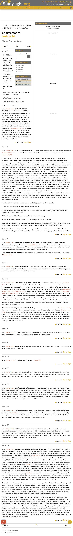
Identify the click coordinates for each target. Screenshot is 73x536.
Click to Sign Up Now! (62, 2)
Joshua (25, 28)
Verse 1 (5, 51)
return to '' (24, 142)
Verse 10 (5, 356)
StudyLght (13, 3)
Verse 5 (5, 263)
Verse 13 (5, 407)
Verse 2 (5, 147)
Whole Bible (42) (22, 79)
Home (5, 25)
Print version (21, 65)
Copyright (20, 69)
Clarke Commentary (11, 28)
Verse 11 (5, 368)
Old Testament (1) (22, 82)
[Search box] (21, 56)
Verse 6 (5, 279)
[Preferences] (71, 8)
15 (27, 46)
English (28, 25)
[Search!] (28, 56)
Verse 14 (5, 425)
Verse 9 (5, 343)
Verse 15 (5, 445)
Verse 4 (5, 239)
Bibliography (21, 71)
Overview (20, 67)
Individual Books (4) (23, 84)
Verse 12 (5, 384)
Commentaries (16, 25)
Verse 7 (5, 329)
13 (6, 46)
